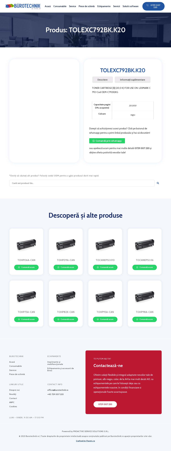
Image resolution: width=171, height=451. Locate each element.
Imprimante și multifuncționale (55, 363)
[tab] (102, 80)
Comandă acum (28, 267)
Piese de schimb (87, 6)
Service (72, 6)
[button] (153, 6)
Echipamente (103, 6)
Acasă (48, 6)
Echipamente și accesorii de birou (60, 369)
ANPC (11, 402)
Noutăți (12, 394)
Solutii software (130, 6)
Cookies (13, 406)
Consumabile (59, 6)
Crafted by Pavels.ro (85, 441)
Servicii (116, 6)
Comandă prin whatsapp (109, 140)
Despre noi (14, 390)
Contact (13, 398)
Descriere (103, 79)
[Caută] (158, 183)
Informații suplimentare (132, 79)
